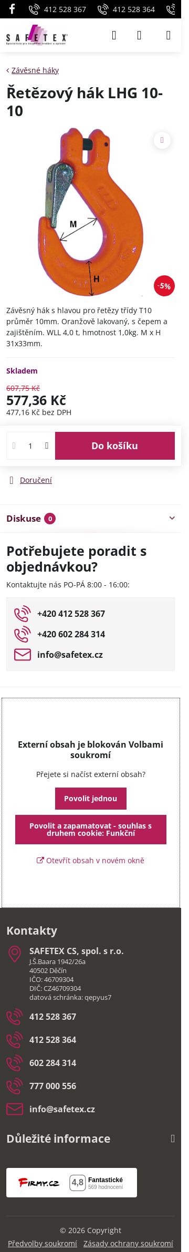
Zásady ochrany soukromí (128, 1243)
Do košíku (114, 445)
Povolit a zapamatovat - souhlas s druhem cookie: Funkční (90, 829)
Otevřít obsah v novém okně (90, 860)
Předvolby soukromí (42, 1243)
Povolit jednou (90, 798)
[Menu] (168, 35)
